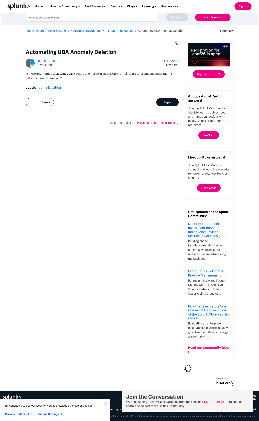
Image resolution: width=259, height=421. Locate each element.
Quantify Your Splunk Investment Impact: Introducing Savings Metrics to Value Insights (206, 230)
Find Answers (35, 30)
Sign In (243, 6)
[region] (55, 410)
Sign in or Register (216, 402)
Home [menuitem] (39, 6)
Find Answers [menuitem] (94, 6)
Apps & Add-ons (58, 30)
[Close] (105, 403)
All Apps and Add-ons (87, 30)
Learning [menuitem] (148, 6)
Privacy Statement (17, 414)
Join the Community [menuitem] (63, 6)
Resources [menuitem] (168, 6)
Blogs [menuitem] (131, 6)
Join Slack (209, 135)
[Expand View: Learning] (155, 6)
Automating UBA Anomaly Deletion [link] (161, 30)
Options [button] (224, 31)
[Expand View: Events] (121, 6)
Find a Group (208, 187)
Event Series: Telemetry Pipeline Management (206, 273)
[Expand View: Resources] (177, 6)
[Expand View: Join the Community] (79, 6)
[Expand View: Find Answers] (105, 6)
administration (50, 87)
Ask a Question (213, 17)
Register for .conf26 (208, 74)
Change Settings (48, 414)
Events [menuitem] (115, 6)
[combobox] (107, 17)
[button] (176, 43)
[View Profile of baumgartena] (45, 61)
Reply (167, 102)
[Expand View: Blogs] (136, 6)
